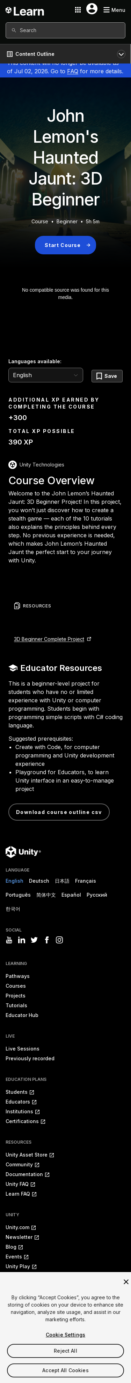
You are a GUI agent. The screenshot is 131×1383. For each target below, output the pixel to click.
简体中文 (46, 895)
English (14, 881)
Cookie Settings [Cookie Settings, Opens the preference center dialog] (65, 1335)
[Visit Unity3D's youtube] (9, 939)
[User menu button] (91, 8)
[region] (65, 1327)
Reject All (65, 1351)
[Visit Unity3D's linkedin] (21, 939)
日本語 (62, 881)
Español (71, 895)
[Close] (126, 1281)
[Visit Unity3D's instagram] (59, 939)
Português (18, 895)
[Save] (107, 376)
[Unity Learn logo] (25, 10)
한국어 (13, 909)
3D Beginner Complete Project (49, 639)
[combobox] (65, 30)
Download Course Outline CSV (59, 812)
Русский (97, 895)
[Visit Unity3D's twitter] (34, 939)
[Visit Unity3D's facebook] (46, 939)
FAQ (72, 71)
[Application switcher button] (78, 10)
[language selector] (45, 375)
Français (85, 881)
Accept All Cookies (65, 1370)
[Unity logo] (23, 852)
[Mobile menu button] (114, 10)
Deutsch (39, 881)
